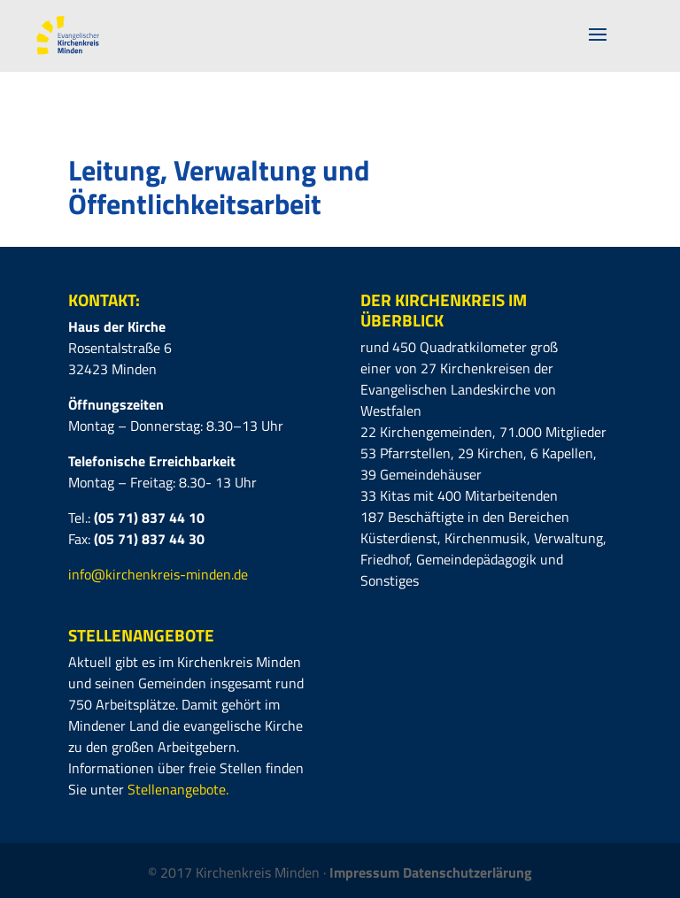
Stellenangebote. (178, 789)
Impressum (366, 872)
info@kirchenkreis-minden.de (158, 574)
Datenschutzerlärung (467, 872)
